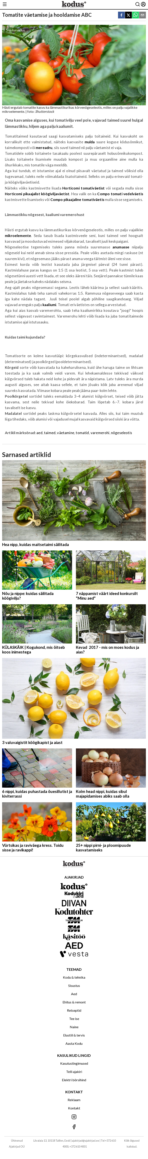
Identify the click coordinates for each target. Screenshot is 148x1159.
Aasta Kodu (74, 1043)
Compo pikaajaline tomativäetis (77, 199)
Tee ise (74, 1019)
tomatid (82, 432)
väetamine (65, 432)
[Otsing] (137, 4)
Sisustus (74, 985)
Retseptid (74, 1010)
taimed (50, 432)
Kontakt (74, 1108)
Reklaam (74, 1100)
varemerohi (100, 432)
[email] (142, 15)
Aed (74, 994)
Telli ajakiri (74, 1072)
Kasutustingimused (74, 1063)
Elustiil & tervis (74, 1035)
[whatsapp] (135, 15)
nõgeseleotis (121, 432)
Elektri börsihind (74, 1080)
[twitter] (128, 15)
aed (39, 432)
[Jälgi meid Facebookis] (74, 1127)
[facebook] (121, 15)
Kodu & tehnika (74, 977)
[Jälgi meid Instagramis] (74, 1117)
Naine (74, 1027)
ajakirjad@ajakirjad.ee (85, 1140)
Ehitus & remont (74, 1002)
